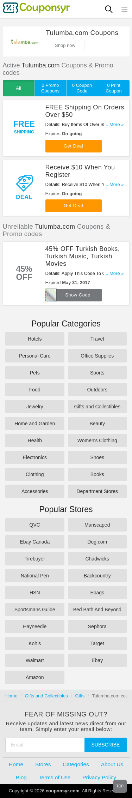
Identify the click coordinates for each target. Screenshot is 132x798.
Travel (97, 339)
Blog (21, 777)
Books (97, 474)
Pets (35, 373)
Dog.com (97, 542)
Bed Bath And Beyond (97, 609)
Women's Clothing (97, 440)
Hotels (35, 339)
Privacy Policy (99, 777)
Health (35, 440)
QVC (35, 525)
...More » (115, 124)
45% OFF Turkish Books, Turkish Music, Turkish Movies (82, 256)
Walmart (35, 660)
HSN (35, 592)
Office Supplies (97, 356)
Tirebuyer (34, 559)
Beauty (97, 423)
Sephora (97, 626)
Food (34, 389)
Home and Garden (34, 423)
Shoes (97, 457)
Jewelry (34, 406)
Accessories (34, 491)
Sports (97, 373)
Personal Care (35, 356)
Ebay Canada (35, 542)
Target (97, 643)
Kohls (35, 643)
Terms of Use (55, 777)
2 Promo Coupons (50, 88)
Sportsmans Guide (34, 609)
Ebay (97, 660)
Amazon (35, 677)
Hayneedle (34, 626)
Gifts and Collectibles (97, 406)
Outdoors (97, 389)
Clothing (35, 474)
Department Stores (97, 491)
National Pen (35, 575)
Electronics (35, 457)
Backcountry (97, 575)
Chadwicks (97, 559)
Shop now (65, 45)
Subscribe (106, 745)
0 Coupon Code (82, 88)
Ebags (97, 592)
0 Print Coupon (114, 88)
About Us (112, 764)
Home (11, 695)
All (18, 88)
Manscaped (97, 525)
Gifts (80, 695)
